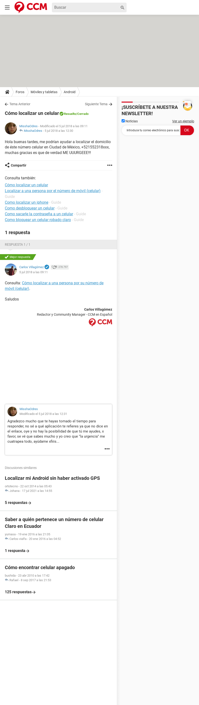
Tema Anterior (19, 104)
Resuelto (70, 114)
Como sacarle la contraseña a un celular (39, 214)
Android (69, 92)
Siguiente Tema (96, 104)
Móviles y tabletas (44, 92)
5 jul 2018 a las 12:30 (59, 131)
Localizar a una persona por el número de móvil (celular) (53, 190)
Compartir (18, 165)
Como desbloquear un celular (30, 208)
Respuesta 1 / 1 (17, 244)
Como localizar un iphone (26, 202)
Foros (20, 92)
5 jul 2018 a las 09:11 (33, 272)
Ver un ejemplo (183, 121)
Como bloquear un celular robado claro (38, 219)
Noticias (130, 121)
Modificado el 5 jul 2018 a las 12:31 (43, 414)
